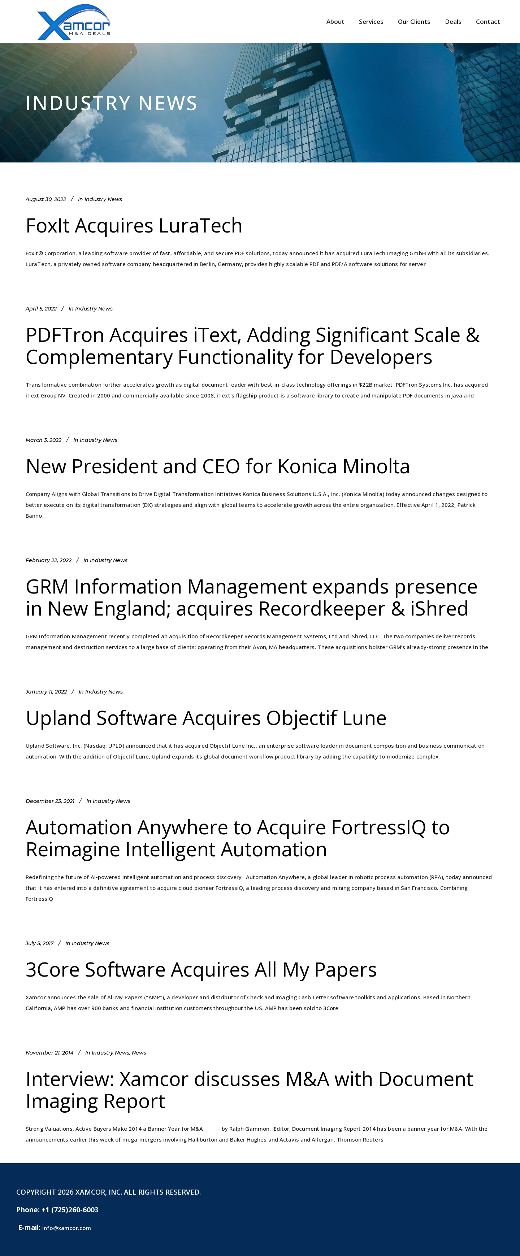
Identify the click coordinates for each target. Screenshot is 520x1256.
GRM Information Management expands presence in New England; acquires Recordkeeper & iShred (252, 597)
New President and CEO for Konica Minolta (218, 465)
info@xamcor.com (66, 1227)
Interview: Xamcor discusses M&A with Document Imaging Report (249, 1089)
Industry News (103, 199)
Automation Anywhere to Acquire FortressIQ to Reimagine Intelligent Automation (238, 837)
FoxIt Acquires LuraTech (134, 225)
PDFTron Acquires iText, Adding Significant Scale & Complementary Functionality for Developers (253, 345)
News (139, 1052)
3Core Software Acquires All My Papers (201, 969)
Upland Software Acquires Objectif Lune (206, 717)
